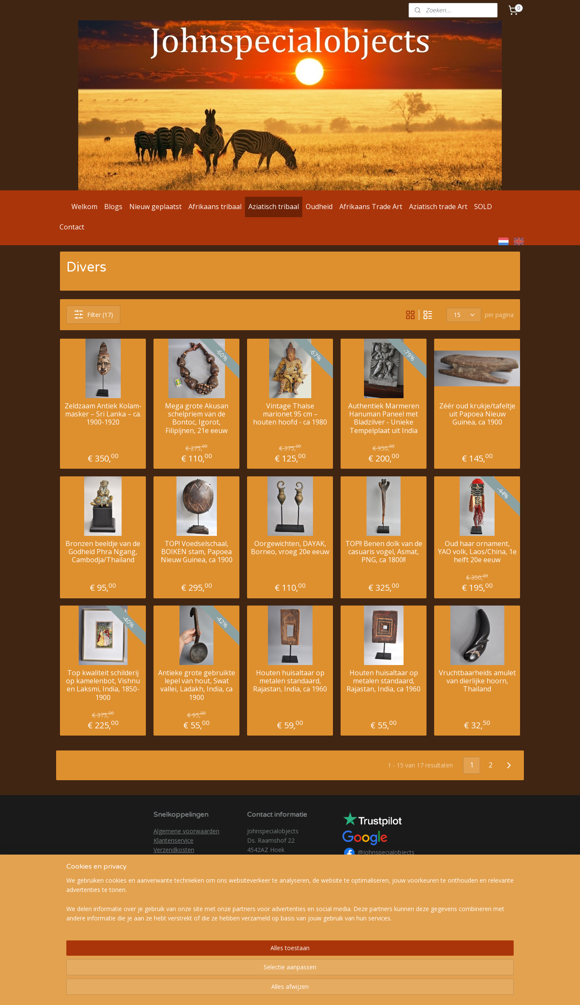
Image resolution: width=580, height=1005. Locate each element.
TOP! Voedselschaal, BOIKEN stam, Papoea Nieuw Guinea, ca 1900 (197, 551)
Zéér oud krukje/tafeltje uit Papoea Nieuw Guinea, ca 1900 (477, 414)
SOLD (483, 206)
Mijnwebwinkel (388, 989)
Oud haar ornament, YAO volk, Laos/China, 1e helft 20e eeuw (477, 551)
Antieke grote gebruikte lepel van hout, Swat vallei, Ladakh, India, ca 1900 (196, 685)
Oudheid (319, 206)
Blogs (113, 206)
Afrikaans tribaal (215, 206)
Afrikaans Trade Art (370, 206)
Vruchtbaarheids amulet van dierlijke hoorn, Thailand (477, 681)
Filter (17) (93, 314)
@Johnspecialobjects (386, 853)
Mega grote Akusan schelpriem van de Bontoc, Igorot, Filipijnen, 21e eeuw (196, 418)
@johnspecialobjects (386, 863)
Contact (72, 227)
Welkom (84, 206)
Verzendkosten (174, 850)
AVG (159, 859)
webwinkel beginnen (314, 989)
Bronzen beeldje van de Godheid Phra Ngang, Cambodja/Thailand (102, 551)
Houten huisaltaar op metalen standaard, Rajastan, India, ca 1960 (290, 681)
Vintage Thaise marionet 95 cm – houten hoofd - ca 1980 (290, 414)
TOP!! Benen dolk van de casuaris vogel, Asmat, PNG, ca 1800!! (383, 551)
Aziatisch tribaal (273, 206)
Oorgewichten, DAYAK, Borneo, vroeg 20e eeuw (290, 547)
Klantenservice (173, 840)
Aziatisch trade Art (438, 206)
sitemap (263, 989)
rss (281, 989)
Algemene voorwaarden (186, 831)
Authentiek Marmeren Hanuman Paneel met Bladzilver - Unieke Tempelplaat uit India (383, 418)
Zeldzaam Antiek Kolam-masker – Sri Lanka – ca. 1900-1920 (103, 414)
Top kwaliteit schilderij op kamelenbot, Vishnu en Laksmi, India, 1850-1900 (103, 685)
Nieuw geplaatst (155, 206)
